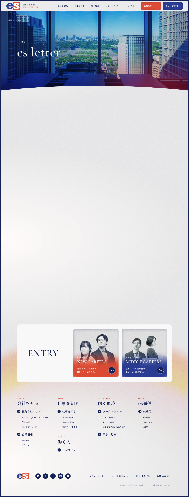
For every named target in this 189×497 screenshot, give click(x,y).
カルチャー (148, 422)
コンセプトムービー (30, 427)
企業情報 (25, 434)
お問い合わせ (163, 476)
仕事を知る (79, 6)
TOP (10, 20)
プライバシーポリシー (99, 476)
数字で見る (107, 434)
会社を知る (63, 6)
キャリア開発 (108, 422)
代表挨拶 (25, 422)
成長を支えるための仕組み (114, 427)
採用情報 (147, 417)
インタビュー (68, 450)
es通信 (131, 6)
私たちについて (29, 411)
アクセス (25, 445)
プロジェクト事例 (70, 427)
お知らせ (147, 427)
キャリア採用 (173, 6)
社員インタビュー (114, 6)
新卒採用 (151, 6)
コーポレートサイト (141, 476)
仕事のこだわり (69, 422)
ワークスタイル (110, 411)
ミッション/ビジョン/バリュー (35, 417)
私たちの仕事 (68, 417)
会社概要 (25, 440)
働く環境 (95, 6)
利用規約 (121, 476)
